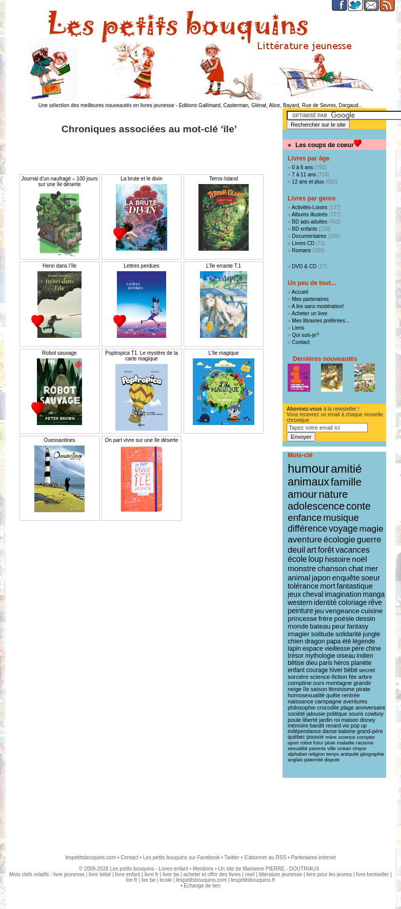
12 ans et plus (308, 182)
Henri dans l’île (59, 266)
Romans (301, 250)
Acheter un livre (309, 313)
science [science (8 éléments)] (346, 737)
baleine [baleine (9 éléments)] (346, 731)
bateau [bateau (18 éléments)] (320, 626)
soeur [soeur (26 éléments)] (370, 578)
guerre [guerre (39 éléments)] (369, 539)
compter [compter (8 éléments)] (366, 737)
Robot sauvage (59, 353)
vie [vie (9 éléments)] (346, 726)
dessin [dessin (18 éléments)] (365, 618)
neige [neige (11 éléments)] (295, 689)
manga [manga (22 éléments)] (374, 594)
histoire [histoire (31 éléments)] (337, 559)
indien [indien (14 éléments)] (364, 655)
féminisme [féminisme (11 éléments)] (342, 689)
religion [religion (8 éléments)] (317, 754)
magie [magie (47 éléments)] (371, 528)
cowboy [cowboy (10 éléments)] (374, 714)
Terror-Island (223, 178)
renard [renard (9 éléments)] (333, 726)
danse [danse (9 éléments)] (330, 731)
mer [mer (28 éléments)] (371, 568)
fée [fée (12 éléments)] (353, 677)
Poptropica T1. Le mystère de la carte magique (141, 355)
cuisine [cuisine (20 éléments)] (372, 611)
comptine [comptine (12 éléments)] (300, 683)
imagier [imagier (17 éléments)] (299, 634)
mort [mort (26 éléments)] (327, 586)
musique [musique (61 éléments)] (340, 517)
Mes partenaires (310, 299)
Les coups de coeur (324, 145)
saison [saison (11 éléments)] (319, 689)
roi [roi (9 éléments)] (337, 720)
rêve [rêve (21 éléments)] (375, 602)
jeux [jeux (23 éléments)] (294, 594)
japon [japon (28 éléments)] (321, 577)
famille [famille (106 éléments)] (346, 482)
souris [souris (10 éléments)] (356, 714)
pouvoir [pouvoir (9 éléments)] (315, 737)
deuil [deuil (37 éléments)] (296, 549)
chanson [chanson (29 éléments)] (332, 568)
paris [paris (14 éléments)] (325, 662)
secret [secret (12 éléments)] (367, 670)
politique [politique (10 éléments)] (337, 714)
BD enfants (304, 229)
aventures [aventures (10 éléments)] (355, 701)
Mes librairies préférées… (321, 321)
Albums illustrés (310, 214)
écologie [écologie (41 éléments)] (339, 539)
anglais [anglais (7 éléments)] (295, 759)
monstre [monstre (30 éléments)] (302, 568)
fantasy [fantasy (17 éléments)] (357, 626)
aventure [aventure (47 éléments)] (305, 539)
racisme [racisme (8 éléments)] (364, 742)
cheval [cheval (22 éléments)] (313, 594)
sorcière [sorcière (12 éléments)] (298, 677)
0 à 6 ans (302, 167)
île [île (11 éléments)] (306, 689)
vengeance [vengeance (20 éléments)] (343, 611)
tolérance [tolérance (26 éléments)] (303, 586)
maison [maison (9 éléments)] (350, 720)
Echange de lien (202, 885)
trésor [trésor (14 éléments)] (296, 655)
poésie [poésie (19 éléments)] (344, 618)
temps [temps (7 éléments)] (332, 754)
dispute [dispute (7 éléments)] (331, 759)
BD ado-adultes (309, 222)
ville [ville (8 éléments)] (331, 748)
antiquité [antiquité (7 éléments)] (349, 754)
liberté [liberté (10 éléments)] (310, 720)
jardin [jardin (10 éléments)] (325, 720)
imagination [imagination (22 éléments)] (343, 594)
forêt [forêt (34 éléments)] (326, 550)
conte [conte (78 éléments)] (358, 506)
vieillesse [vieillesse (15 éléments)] (337, 648)
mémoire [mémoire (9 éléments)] (298, 726)
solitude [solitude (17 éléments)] (322, 634)
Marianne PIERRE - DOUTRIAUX (281, 869)
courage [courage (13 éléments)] (317, 670)
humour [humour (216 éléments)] (308, 468)
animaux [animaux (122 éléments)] (308, 482)
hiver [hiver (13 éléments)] (336, 670)
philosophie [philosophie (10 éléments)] (301, 707)
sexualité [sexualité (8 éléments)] (298, 748)
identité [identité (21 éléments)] (325, 602)
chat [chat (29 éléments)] (356, 568)
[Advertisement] (200, 811)
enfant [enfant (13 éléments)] (296, 670)
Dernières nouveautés (325, 358)
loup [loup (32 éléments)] (316, 559)
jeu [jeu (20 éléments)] (319, 611)
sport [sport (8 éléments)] (293, 742)
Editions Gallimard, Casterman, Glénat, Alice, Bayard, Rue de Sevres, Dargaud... (271, 105)
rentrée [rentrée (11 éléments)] (350, 695)
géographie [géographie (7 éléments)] (372, 754)
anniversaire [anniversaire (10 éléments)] (370, 707)
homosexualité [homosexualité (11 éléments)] (306, 695)
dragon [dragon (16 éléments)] (315, 641)
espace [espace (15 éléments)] (313, 648)
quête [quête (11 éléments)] (333, 695)
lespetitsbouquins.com (90, 857)
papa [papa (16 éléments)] (333, 641)
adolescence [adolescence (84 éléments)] (316, 506)
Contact (300, 342)
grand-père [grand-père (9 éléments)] (370, 731)
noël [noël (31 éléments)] (359, 559)
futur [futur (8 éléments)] (318, 742)
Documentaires (309, 236)
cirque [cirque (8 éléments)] (359, 748)
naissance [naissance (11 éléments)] (300, 701)
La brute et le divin (142, 178)
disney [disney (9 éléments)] (367, 720)
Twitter (231, 857)
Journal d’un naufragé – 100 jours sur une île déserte (60, 181)
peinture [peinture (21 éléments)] (300, 611)
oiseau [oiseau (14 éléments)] (346, 655)
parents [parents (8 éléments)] (317, 748)
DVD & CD (304, 266)
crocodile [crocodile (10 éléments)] (328, 707)
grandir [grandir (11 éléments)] (362, 683)
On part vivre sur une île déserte (141, 440)
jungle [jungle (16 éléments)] (371, 634)
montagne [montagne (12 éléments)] (339, 683)
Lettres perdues (141, 266)
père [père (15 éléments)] (358, 648)
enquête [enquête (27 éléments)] (346, 577)
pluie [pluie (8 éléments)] (330, 742)
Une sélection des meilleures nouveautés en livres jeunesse (106, 105)
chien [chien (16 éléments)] (295, 641)
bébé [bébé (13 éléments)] (350, 670)
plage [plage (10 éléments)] (347, 707)
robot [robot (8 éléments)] (306, 742)
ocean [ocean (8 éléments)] (344, 748)
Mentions (203, 869)
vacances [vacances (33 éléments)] (352, 550)
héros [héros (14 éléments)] (341, 662)
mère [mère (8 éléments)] (330, 737)
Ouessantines (59, 440)
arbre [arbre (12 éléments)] (365, 677)
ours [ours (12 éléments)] (318, 683)
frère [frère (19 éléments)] (325, 618)
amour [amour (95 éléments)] (302, 494)
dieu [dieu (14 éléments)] (311, 662)
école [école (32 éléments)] (297, 559)
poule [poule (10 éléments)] (294, 720)
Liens (298, 328)
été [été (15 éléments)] (346, 641)
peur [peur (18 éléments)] (338, 626)
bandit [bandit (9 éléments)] (317, 726)
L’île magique (224, 353)
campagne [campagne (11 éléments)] (328, 701)
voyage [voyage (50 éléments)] (343, 528)
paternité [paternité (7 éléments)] (313, 759)
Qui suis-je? (305, 335)
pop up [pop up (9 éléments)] (359, 726)
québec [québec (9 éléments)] (296, 737)
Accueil (300, 292)
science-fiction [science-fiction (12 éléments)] (329, 677)
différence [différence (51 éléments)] (307, 528)
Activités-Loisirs (309, 207)
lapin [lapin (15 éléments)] (294, 648)
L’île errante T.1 (223, 266)
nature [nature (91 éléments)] (333, 494)
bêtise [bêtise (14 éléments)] (296, 662)
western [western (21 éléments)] (300, 602)
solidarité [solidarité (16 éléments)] (348, 634)
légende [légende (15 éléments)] (363, 641)
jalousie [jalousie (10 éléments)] (316, 714)
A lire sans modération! (318, 306)
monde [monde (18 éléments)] (298, 626)
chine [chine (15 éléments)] (373, 648)
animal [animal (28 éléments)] (299, 577)
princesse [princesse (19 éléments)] (302, 618)
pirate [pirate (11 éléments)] (363, 689)
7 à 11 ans (304, 174)
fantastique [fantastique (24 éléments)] (355, 586)
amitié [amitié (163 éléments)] (346, 468)
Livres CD (303, 243)
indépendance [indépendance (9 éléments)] (304, 731)
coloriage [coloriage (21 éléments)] (352, 602)
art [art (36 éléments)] (311, 549)
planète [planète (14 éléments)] (361, 662)
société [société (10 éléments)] (296, 714)
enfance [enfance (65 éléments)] (305, 517)
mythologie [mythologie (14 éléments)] (320, 655)
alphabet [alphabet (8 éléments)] (297, 754)
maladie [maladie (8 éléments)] (345, 742)
